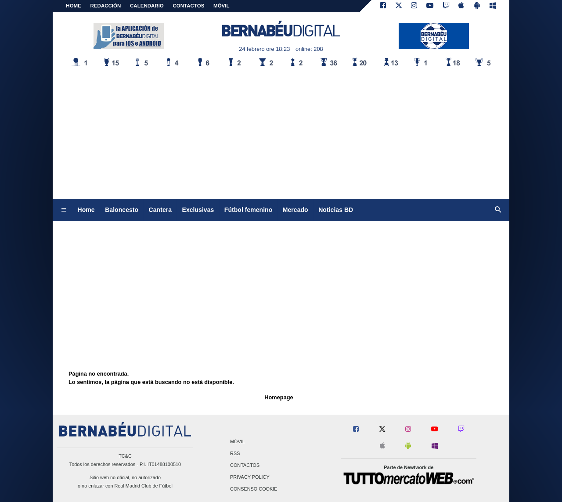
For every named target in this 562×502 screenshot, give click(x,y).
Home (73, 5)
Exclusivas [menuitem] (198, 209)
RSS (235, 453)
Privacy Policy (250, 477)
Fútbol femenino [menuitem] (248, 209)
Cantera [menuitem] (160, 209)
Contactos (244, 465)
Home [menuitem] (86, 209)
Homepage (278, 397)
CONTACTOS (189, 5)
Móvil (237, 441)
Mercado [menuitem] (295, 209)
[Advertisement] (281, 133)
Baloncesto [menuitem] (121, 209)
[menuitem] (63, 210)
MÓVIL (221, 5)
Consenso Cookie (253, 489)
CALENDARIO (147, 5)
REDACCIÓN (105, 5)
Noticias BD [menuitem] (335, 209)
